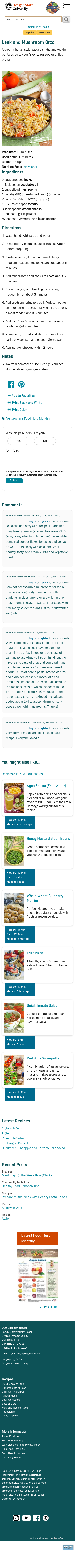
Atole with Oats (12, 1128)
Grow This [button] (44, 32)
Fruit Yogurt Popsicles (16, 1143)
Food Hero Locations (13, 1453)
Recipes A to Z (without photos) (23, 774)
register (44, 521)
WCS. (61, 1538)
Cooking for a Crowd (13, 1391)
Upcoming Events (11, 1457)
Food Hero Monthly (12, 1440)
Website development (42, 1538)
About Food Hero (11, 1436)
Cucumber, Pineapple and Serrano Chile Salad (33, 1148)
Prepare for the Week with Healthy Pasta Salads (34, 1197)
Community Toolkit (38, 27)
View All (46, 1307)
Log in (32, 521)
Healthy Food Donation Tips (20, 1186)
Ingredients (8, 1411)
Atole (5, 1133)
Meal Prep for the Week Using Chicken (28, 1175)
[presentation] (35, 462)
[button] (28, 395)
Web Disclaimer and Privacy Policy (21, 1444)
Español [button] (29, 32)
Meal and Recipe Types (15, 1407)
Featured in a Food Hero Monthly (27, 419)
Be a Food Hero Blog (13, 1449)
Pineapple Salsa (13, 1138)
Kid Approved (9, 1395)
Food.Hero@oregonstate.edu (25, 1353)
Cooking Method (11, 1399)
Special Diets (9, 1403)
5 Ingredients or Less (14, 1387)
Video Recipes (10, 1415)
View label (30, 167)
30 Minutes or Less (13, 1383)
